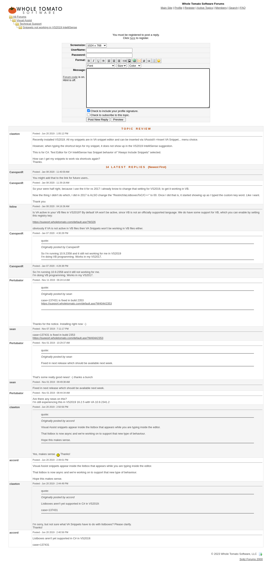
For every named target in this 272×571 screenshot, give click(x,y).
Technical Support (30, 23)
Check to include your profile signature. (107, 118)
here (132, 38)
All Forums (19, 16)
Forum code (62, 77)
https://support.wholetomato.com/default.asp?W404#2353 (76, 311)
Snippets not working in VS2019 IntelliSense (50, 27)
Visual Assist (24, 20)
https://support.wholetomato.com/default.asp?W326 (64, 229)
